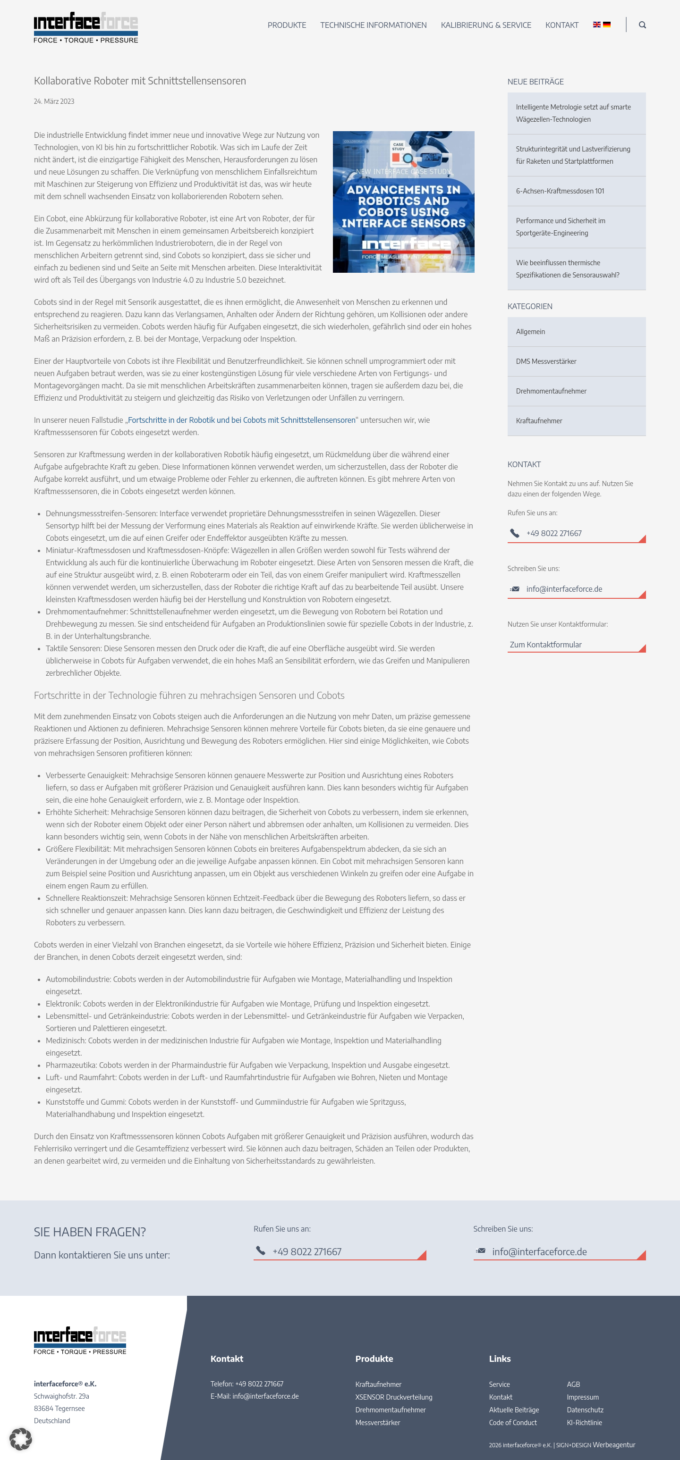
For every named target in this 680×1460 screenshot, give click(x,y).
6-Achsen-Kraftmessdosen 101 (560, 191)
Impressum (583, 1397)
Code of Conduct (513, 1422)
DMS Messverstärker (546, 361)
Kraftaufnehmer (539, 421)
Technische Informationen (374, 25)
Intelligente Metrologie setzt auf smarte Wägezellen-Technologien (573, 113)
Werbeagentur (614, 1445)
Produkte (287, 25)
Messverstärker (378, 1422)
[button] (21, 1439)
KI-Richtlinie (584, 1422)
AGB (573, 1384)
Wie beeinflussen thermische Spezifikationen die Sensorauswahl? (568, 269)
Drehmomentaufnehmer (551, 391)
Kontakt (561, 25)
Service (499, 1384)
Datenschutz (585, 1410)
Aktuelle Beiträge (514, 1410)
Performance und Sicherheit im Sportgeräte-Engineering (560, 227)
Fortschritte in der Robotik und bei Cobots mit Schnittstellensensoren (241, 420)
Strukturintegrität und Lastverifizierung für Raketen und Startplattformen (573, 155)
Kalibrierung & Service (486, 25)
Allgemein (530, 331)
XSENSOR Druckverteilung (394, 1397)
